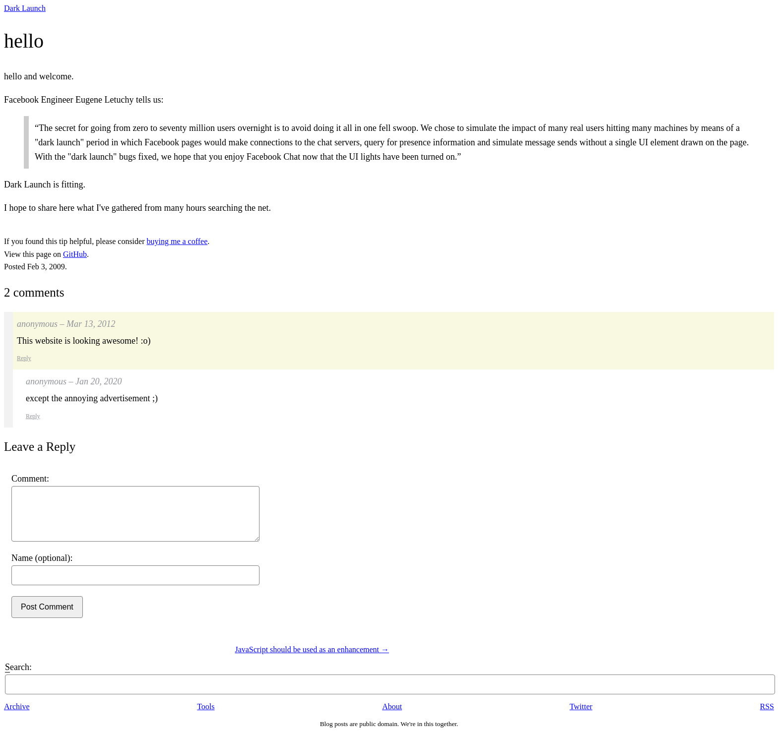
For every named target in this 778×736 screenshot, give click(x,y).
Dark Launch (25, 8)
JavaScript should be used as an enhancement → (312, 649)
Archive (17, 706)
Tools (205, 706)
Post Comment (47, 607)
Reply (24, 358)
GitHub (75, 254)
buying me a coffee (177, 241)
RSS (767, 706)
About (392, 706)
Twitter (581, 706)
